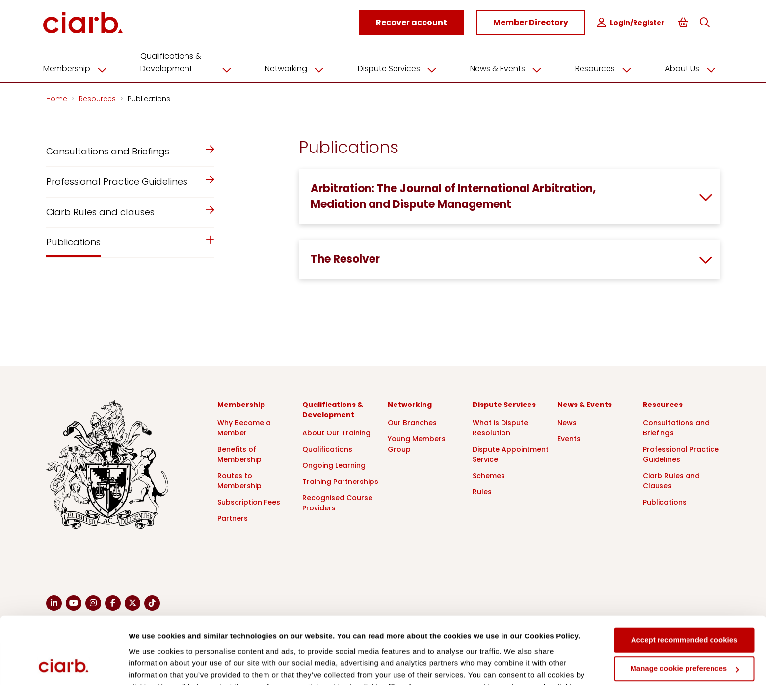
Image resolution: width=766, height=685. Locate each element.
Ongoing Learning (334, 464)
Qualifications (327, 448)
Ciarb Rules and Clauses (671, 479)
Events (569, 437)
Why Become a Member (244, 426)
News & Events (508, 67)
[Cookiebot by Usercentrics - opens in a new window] (63, 666)
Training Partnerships (340, 480)
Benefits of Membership (239, 453)
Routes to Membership (239, 479)
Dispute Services (401, 67)
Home (57, 97)
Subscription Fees (248, 501)
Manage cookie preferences (684, 609)
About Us (691, 67)
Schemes (489, 474)
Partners (232, 517)
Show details (151, 665)
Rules (482, 490)
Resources (604, 67)
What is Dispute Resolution (500, 426)
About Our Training (336, 431)
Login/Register (634, 22)
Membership (81, 67)
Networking (299, 67)
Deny (684, 638)
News (567, 421)
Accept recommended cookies (684, 580)
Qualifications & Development (191, 61)
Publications (149, 97)
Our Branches (412, 421)
